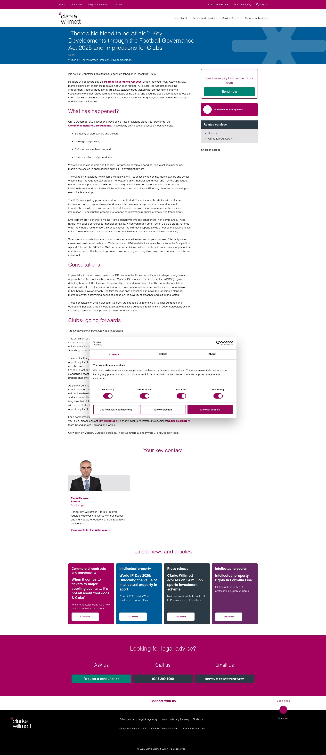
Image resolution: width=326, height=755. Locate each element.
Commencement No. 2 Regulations (89, 125)
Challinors (198, 719)
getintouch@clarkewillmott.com (224, 678)
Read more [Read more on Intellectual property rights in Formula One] (233, 617)
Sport (71, 54)
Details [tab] (163, 354)
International (180, 18)
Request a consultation (101, 679)
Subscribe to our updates (223, 109)
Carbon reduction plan (193, 728)
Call (218, 4)
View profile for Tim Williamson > (91, 530)
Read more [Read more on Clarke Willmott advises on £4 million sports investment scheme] (185, 617)
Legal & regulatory (147, 719)
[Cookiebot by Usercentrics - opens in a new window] (218, 343)
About (61, 5)
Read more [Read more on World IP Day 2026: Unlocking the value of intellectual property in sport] (137, 617)
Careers (118, 5)
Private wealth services (205, 18)
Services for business (256, 18)
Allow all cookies (210, 409)
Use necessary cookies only (116, 409)
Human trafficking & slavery (175, 719)
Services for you (230, 18)
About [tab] (212, 354)
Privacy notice (127, 719)
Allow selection (163, 409)
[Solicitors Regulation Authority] (285, 737)
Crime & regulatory (220, 138)
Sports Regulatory (178, 420)
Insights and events (98, 5)
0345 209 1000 (163, 679)
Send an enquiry (242, 4)
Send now (229, 92)
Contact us (76, 5)
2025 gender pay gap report (132, 728)
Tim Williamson (89, 59)
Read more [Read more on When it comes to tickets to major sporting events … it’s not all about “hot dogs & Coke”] (89, 617)
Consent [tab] (114, 354)
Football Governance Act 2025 (123, 81)
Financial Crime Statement (164, 728)
